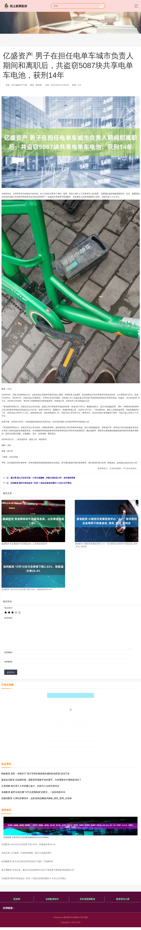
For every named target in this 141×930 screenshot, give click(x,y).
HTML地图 (83, 917)
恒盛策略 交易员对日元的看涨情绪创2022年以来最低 (26, 837)
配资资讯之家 (122, 899)
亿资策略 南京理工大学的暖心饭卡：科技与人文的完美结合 (30, 786)
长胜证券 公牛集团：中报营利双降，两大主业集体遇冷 (26, 853)
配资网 (16, 899)
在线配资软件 (52, 899)
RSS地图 (74, 917)
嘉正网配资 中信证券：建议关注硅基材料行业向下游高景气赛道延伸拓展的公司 (37, 870)
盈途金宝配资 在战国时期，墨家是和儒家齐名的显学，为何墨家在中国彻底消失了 (41, 780)
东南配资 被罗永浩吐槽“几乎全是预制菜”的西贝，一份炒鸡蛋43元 (33, 792)
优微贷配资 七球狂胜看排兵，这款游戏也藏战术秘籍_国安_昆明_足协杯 (36, 798)
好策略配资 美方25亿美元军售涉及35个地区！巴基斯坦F (27, 861)
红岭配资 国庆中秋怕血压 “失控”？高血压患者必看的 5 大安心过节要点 (41, 483)
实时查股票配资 (87, 899)
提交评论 (11, 672)
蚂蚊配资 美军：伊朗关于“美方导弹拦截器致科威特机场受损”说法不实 (35, 773)
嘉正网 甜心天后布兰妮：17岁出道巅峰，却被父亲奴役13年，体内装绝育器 (43, 478)
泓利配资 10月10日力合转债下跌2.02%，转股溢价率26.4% (28, 844)
